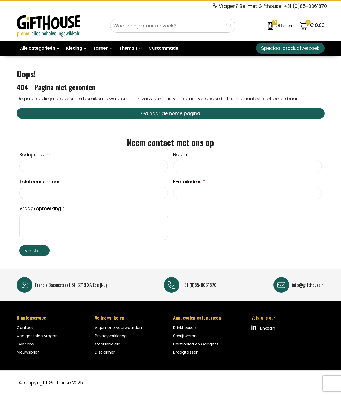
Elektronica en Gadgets (195, 344)
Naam (180, 154)
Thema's (128, 48)
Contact (25, 327)
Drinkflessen (184, 327)
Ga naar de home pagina (170, 113)
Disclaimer (105, 352)
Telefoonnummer (39, 181)
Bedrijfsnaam (34, 154)
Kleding (74, 48)
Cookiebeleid (107, 344)
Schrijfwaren (185, 335)
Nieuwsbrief (28, 352)
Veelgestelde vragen (37, 335)
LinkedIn (263, 328)
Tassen (100, 48)
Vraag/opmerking (42, 208)
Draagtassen (185, 352)
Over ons (25, 344)
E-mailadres (189, 181)
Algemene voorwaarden (118, 327)
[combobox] (167, 25)
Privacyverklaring (111, 335)
